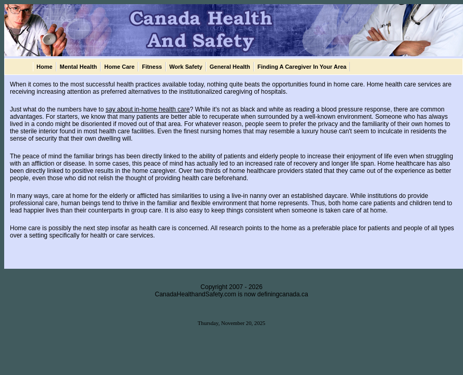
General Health (230, 67)
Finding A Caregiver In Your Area (302, 67)
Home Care (119, 67)
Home (44, 67)
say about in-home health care (147, 109)
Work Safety (185, 67)
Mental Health (79, 67)
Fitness (152, 67)
